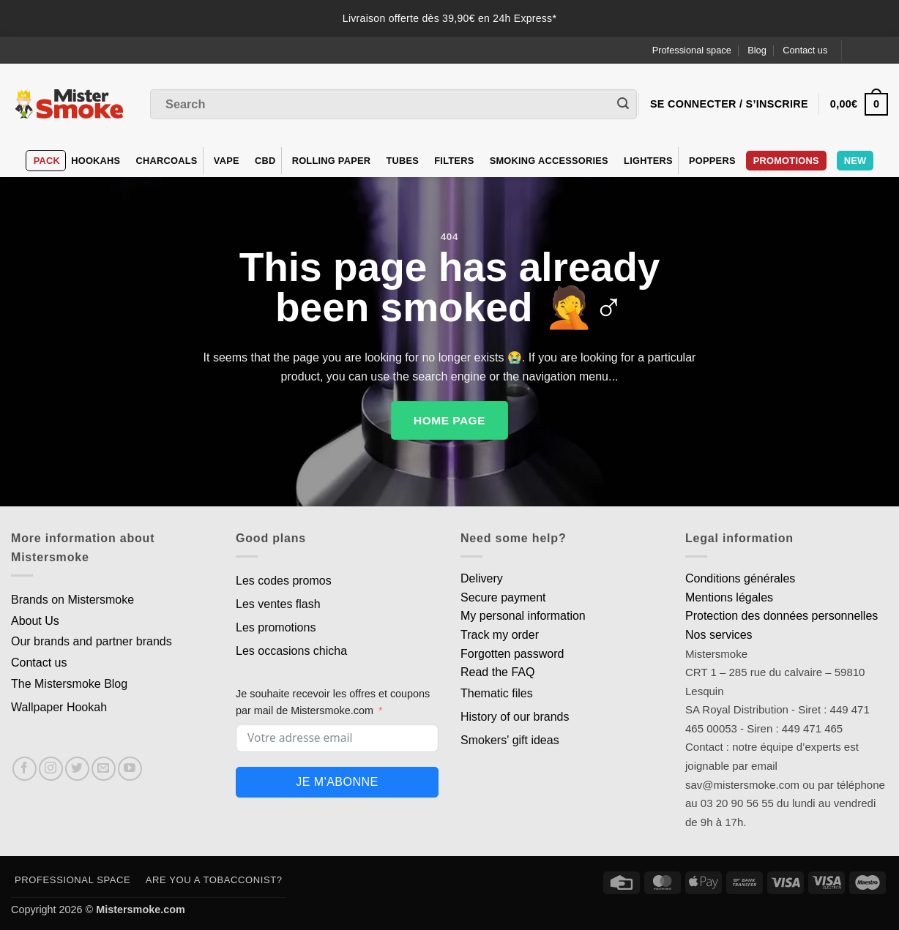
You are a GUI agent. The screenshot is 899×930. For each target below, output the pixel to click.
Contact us (805, 50)
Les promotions (276, 627)
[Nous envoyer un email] (104, 769)
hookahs (95, 160)
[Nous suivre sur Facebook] (24, 769)
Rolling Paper (331, 160)
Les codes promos (284, 580)
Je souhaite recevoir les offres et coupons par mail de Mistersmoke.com (333, 702)
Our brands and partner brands (91, 641)
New (855, 160)
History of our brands (515, 716)
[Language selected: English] (871, 50)
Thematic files (496, 693)
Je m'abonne (337, 782)
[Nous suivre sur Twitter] (77, 769)
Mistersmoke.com (140, 909)
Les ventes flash (278, 604)
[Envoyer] (623, 104)
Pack (47, 160)
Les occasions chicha (291, 651)
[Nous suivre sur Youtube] (130, 769)
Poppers (712, 160)
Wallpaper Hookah (59, 707)
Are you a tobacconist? (214, 879)
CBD (265, 160)
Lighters (648, 160)
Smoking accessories (549, 160)
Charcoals (167, 160)
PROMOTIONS (786, 160)
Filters (454, 160)
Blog (756, 50)
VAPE (226, 160)
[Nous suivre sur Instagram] (51, 769)
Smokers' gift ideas (509, 740)
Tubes (402, 160)
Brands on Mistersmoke (72, 599)
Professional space (691, 50)
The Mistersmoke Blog (69, 684)
